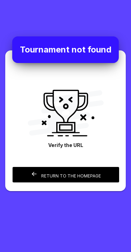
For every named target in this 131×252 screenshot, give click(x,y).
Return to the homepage (66, 174)
